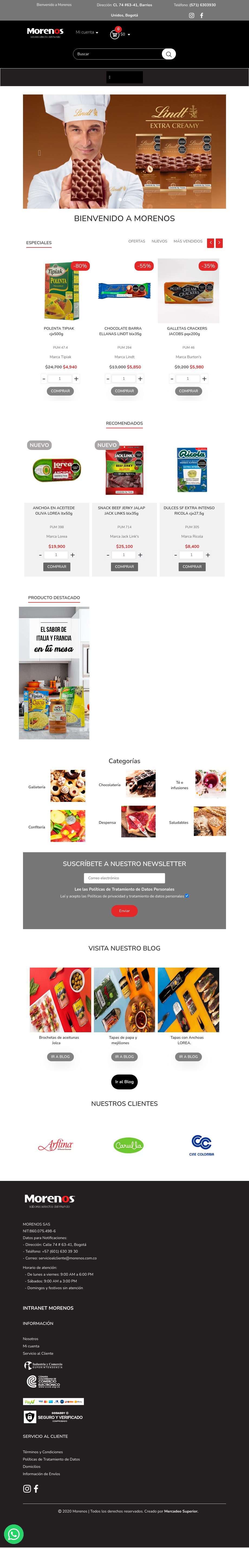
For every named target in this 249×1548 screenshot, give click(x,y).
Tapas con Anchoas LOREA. (187, 1040)
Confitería (36, 827)
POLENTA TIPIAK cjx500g (59, 331)
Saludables (178, 822)
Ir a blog (60, 1056)
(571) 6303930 (202, 5)
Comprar (60, 391)
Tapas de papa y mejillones (123, 1040)
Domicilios (32, 1466)
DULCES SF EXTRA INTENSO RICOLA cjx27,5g (189, 510)
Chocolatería (109, 785)
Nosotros (30, 1338)
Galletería (36, 787)
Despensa (107, 822)
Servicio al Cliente (38, 1353)
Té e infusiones (179, 785)
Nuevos (159, 241)
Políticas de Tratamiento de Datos (51, 1459)
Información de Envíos (41, 1474)
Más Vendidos (188, 241)
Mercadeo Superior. (181, 1511)
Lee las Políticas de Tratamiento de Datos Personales (125, 889)
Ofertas (137, 241)
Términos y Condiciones (43, 1452)
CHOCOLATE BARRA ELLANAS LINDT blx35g (120, 331)
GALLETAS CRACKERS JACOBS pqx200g (187, 331)
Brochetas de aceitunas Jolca (59, 1040)
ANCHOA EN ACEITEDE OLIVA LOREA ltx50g (54, 510)
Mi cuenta (31, 1346)
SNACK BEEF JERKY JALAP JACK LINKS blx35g (121, 510)
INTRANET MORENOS (48, 1308)
